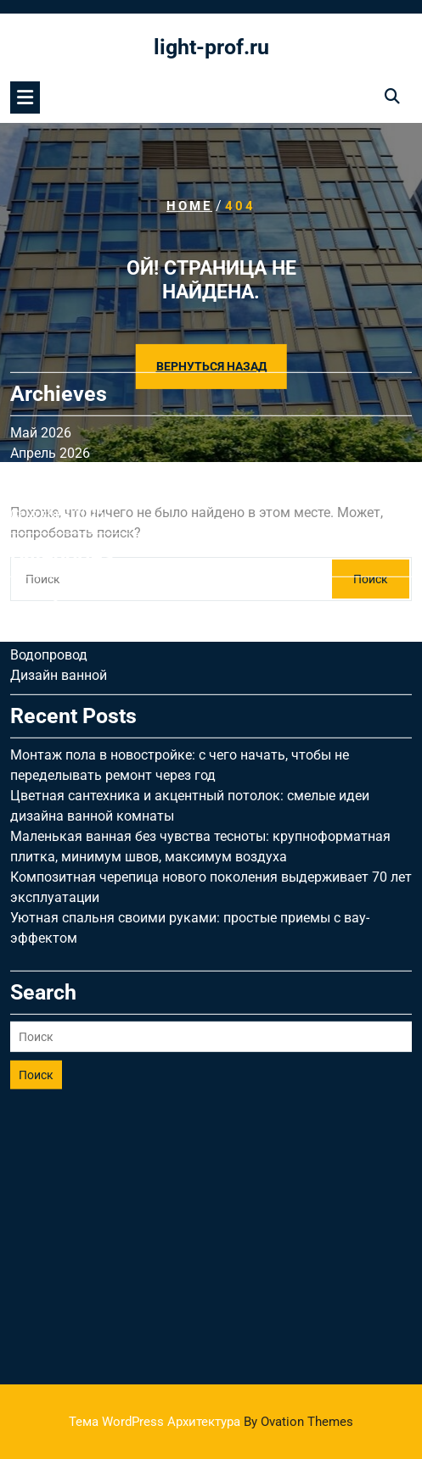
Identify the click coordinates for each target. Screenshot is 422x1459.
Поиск (36, 984)
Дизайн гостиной (64, 523)
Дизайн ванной (58, 584)
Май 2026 (40, 342)
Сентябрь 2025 (57, 423)
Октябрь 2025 (54, 403)
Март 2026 (43, 383)
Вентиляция (48, 544)
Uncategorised (53, 503)
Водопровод (48, 564)
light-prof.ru (211, 47)
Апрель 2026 (50, 362)
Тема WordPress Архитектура (211, 1421)
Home (189, 206)
